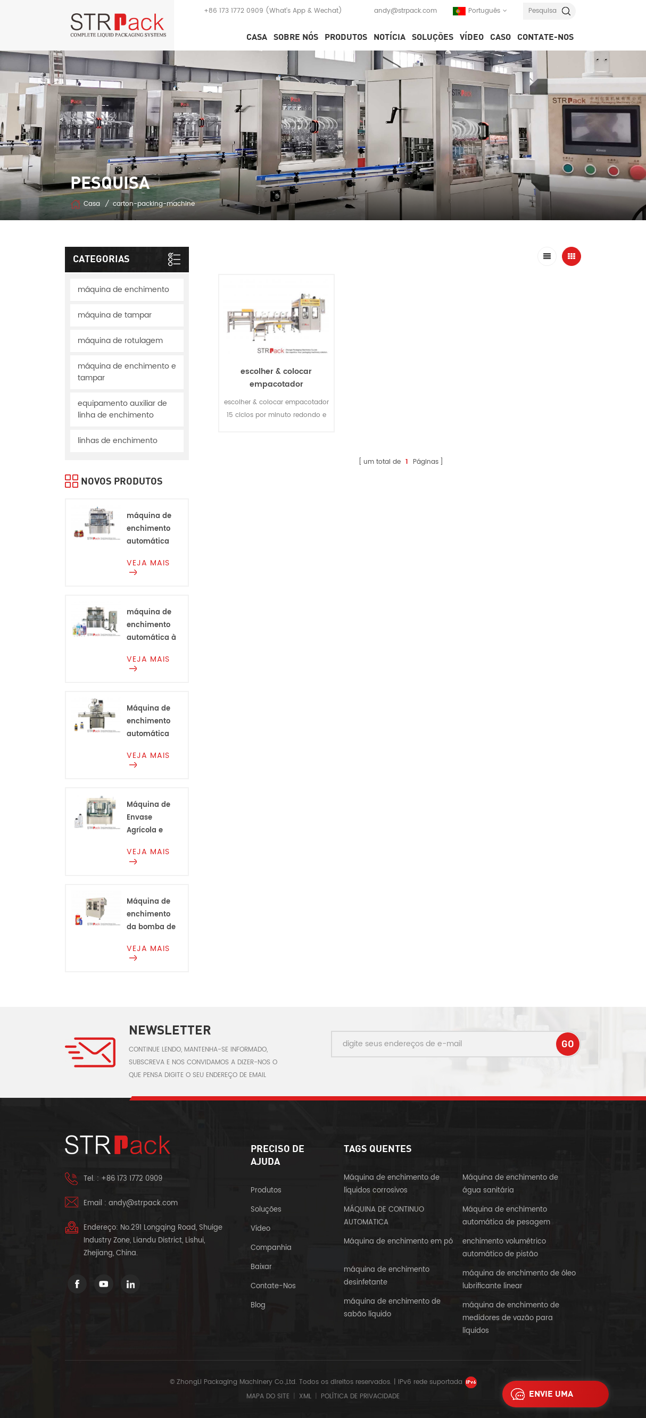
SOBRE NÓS (296, 37)
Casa (256, 37)
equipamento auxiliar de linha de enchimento (122, 409)
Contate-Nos (545, 37)
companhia (271, 1248)
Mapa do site (267, 1396)
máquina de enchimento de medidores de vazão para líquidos (510, 1318)
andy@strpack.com (405, 11)
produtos (266, 1190)
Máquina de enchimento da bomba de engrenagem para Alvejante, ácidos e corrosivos (151, 915)
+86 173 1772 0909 (233, 11)
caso (500, 37)
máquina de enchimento (123, 289)
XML (305, 1396)
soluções (432, 37)
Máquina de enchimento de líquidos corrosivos (392, 1184)
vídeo (472, 37)
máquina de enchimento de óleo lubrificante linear (519, 1280)
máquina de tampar (115, 315)
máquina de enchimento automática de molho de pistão (149, 529)
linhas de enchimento (118, 441)
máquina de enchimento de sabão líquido (392, 1308)
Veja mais (148, 566)
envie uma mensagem (540, 1394)
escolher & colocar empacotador (276, 377)
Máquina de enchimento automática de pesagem (506, 1216)
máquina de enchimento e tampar (127, 372)
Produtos (346, 37)
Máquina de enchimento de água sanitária (510, 1184)
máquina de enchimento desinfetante (386, 1276)
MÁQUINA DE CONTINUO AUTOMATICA (384, 1216)
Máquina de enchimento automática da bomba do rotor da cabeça (151, 722)
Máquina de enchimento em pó (398, 1241)
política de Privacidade (360, 1396)
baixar (261, 1267)
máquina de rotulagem (120, 341)
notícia (389, 37)
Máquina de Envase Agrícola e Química (148, 818)
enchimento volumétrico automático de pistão (504, 1248)
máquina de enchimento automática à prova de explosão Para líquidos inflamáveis (151, 626)
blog (258, 1305)
